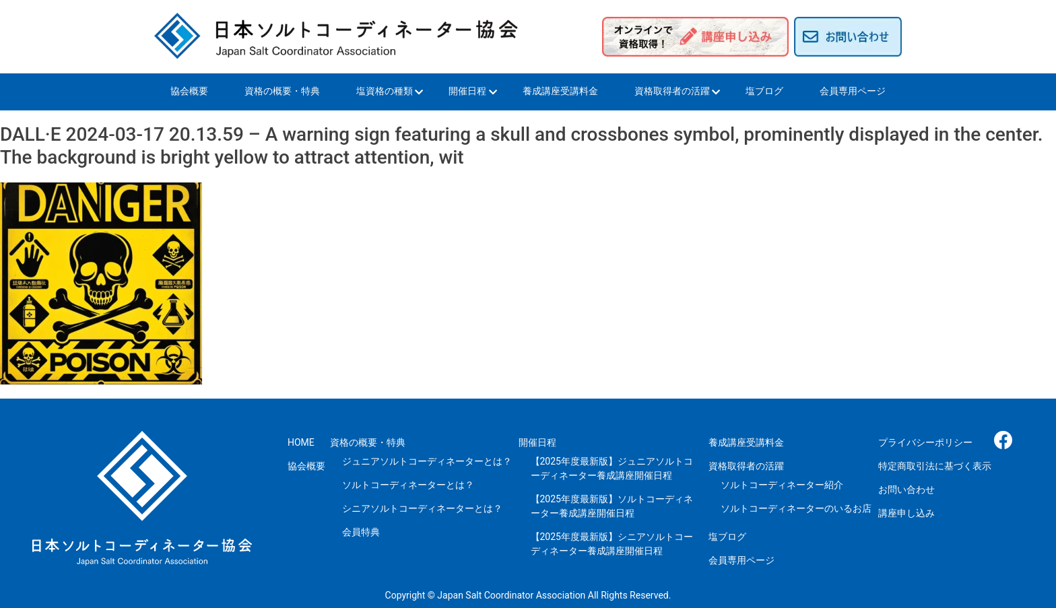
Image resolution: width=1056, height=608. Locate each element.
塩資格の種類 (384, 91)
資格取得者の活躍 (672, 91)
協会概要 (189, 91)
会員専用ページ (853, 91)
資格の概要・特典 (282, 91)
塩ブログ (764, 91)
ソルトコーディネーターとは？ (408, 484)
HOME (301, 442)
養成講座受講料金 (560, 91)
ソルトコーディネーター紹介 (782, 484)
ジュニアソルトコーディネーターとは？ (427, 461)
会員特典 (361, 532)
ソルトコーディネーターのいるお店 (796, 508)
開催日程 (467, 91)
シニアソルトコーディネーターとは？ (422, 508)
